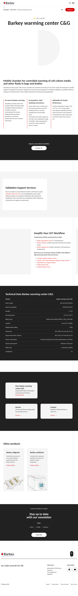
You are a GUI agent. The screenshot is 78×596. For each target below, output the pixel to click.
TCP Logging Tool (51, 572)
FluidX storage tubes (42, 265)
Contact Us (39, 148)
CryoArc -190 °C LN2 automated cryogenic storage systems (53, 260)
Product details (10, 465)
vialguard (49, 574)
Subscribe (39, 535)
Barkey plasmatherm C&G (44, 241)
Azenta (47, 584)
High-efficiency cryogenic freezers (46, 262)
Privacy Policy (55, 584)
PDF (62, 10)
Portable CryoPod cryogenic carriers (47, 258)
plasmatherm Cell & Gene (54, 568)
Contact (52, 415)
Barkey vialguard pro (42, 247)
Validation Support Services (13, 194)
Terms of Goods (64, 584)
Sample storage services (43, 267)
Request (70, 10)
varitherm (50, 570)
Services (17, 415)
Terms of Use (74, 584)
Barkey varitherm (42, 243)
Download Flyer (19, 395)
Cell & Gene (13, 9)
